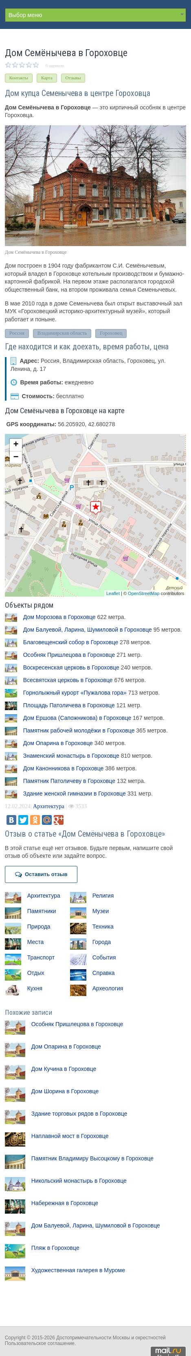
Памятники (41, 911)
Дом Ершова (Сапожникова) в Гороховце (77, 718)
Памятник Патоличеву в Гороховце (69, 781)
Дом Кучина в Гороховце (64, 1069)
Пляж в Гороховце (55, 1248)
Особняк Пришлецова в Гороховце (69, 655)
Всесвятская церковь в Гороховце (68, 680)
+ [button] (16, 445)
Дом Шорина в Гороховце (65, 1091)
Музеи (100, 911)
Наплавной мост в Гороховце (70, 1136)
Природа (38, 926)
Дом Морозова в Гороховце (59, 617)
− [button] (16, 457)
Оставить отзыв (41, 874)
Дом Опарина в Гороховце (58, 743)
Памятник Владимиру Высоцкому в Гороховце (92, 1158)
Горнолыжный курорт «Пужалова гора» (75, 692)
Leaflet (113, 593)
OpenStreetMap (144, 593)
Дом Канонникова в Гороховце (63, 768)
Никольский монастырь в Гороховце (79, 1180)
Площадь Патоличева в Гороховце (69, 705)
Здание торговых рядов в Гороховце (79, 1113)
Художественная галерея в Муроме (78, 1270)
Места (35, 942)
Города (101, 942)
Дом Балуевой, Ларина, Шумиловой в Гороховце (87, 629)
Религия (103, 895)
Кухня (34, 988)
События (104, 957)
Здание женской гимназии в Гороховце (74, 793)
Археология (107, 988)
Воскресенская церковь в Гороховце (71, 667)
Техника (103, 926)
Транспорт (41, 957)
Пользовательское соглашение (40, 1343)
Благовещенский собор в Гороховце (70, 642)
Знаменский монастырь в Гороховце (71, 755)
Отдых (35, 973)
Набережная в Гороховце (64, 1203)
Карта (47, 77)
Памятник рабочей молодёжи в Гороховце (79, 730)
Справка (103, 973)
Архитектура (48, 806)
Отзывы (73, 77)
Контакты (18, 77)
